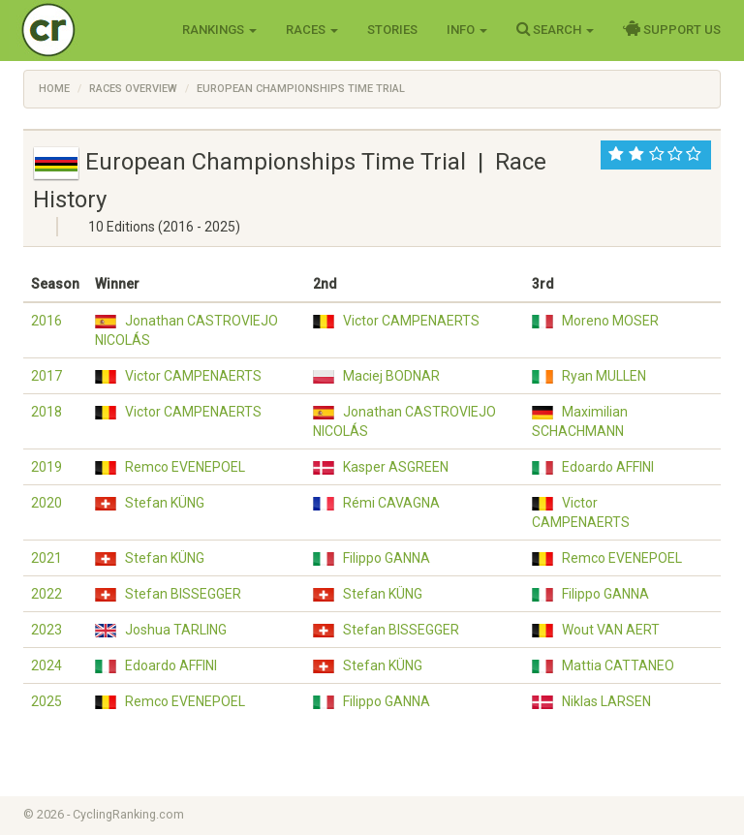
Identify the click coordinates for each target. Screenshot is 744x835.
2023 (46, 629)
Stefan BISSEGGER (183, 594)
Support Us (672, 29)
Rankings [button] (219, 29)
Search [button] (555, 29)
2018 (46, 411)
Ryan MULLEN (604, 376)
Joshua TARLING (176, 629)
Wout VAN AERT (611, 629)
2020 (46, 502)
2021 (46, 558)
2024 (46, 665)
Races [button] (312, 29)
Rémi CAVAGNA (391, 502)
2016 (46, 320)
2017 (46, 376)
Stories (392, 29)
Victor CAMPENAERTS (411, 320)
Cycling (88, 29)
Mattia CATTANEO (618, 665)
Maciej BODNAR (391, 376)
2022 (46, 594)
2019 (46, 467)
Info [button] (467, 29)
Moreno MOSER (610, 320)
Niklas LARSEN (606, 701)
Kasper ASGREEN (396, 467)
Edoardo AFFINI (608, 467)
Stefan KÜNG (164, 502)
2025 (46, 701)
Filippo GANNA (386, 558)
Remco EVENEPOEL (185, 467)
